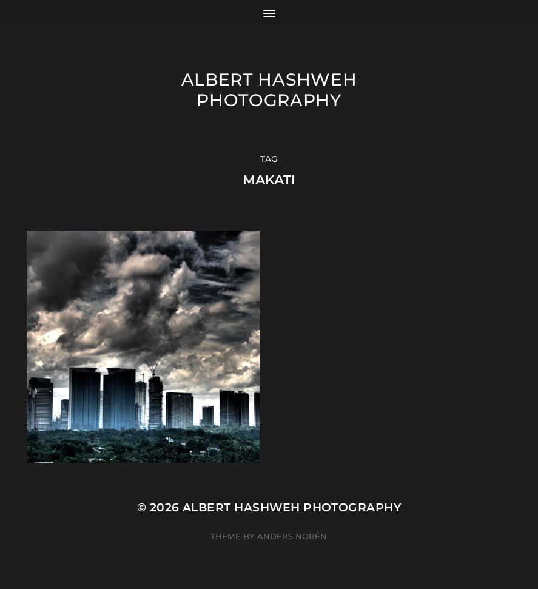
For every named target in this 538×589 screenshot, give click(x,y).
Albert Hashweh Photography (269, 89)
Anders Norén (292, 536)
